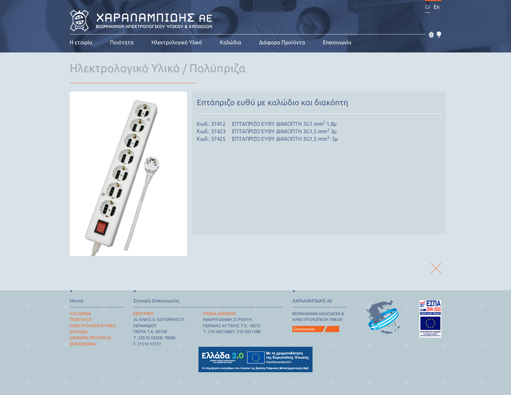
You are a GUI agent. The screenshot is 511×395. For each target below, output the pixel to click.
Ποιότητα (122, 42)
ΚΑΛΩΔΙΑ (79, 331)
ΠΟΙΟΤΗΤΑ (81, 319)
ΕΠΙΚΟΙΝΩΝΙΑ (83, 344)
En (437, 7)
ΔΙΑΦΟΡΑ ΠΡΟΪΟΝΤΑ (90, 337)
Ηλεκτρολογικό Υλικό (177, 42)
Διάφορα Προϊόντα (282, 42)
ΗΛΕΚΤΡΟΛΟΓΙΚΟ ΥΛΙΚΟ (93, 325)
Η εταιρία (81, 42)
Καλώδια (230, 42)
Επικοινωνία (337, 42)
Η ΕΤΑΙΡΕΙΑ (80, 313)
